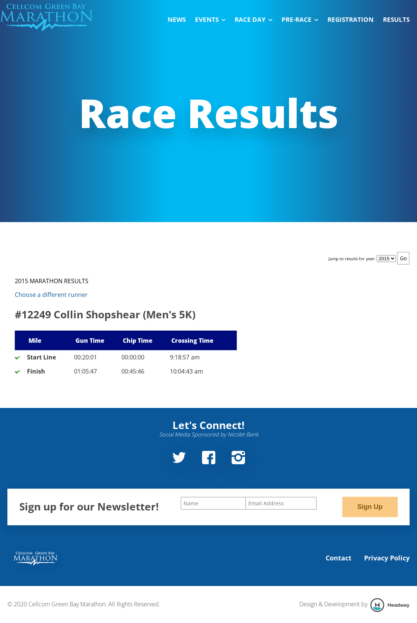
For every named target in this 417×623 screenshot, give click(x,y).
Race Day (253, 19)
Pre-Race (300, 19)
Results (396, 19)
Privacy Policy (387, 557)
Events (210, 19)
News (177, 19)
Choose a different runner (51, 295)
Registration (350, 19)
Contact (339, 557)
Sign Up (370, 506)
